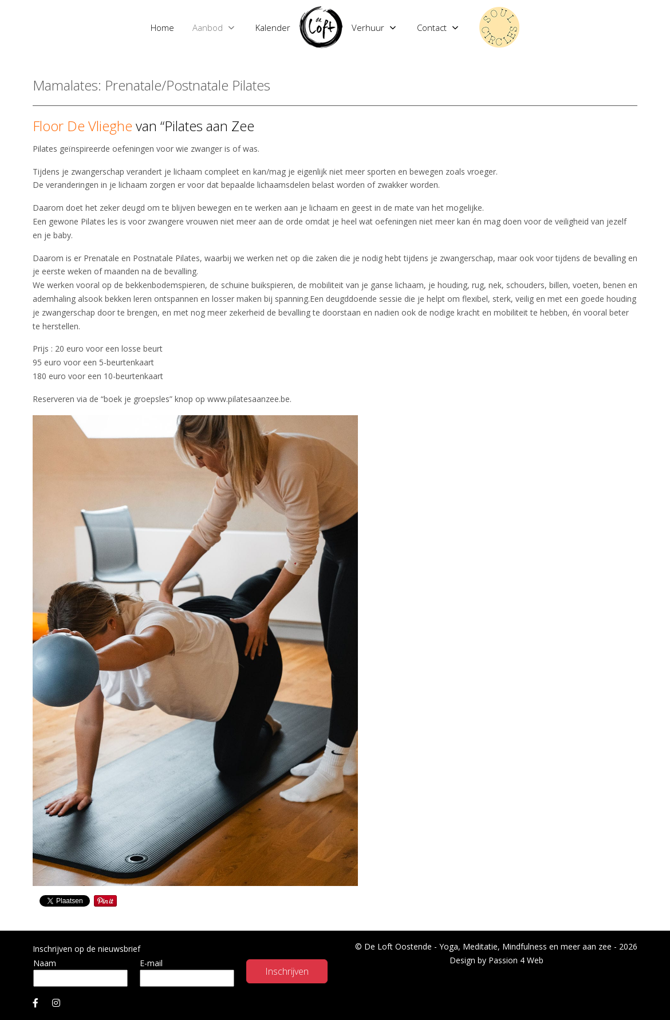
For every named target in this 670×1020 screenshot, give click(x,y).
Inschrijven (287, 971)
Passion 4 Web (515, 960)
